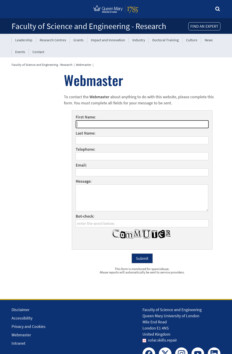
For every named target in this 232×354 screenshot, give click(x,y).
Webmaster (83, 65)
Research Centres (53, 40)
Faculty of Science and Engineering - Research (89, 26)
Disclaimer (20, 309)
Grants (78, 40)
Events (20, 51)
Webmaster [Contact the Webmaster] (21, 334)
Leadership (23, 40)
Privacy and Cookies (29, 326)
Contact (38, 51)
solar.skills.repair (162, 340)
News (209, 40)
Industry (138, 40)
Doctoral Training (165, 40)
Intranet (18, 343)
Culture (191, 40)
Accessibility (22, 318)
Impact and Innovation (108, 40)
